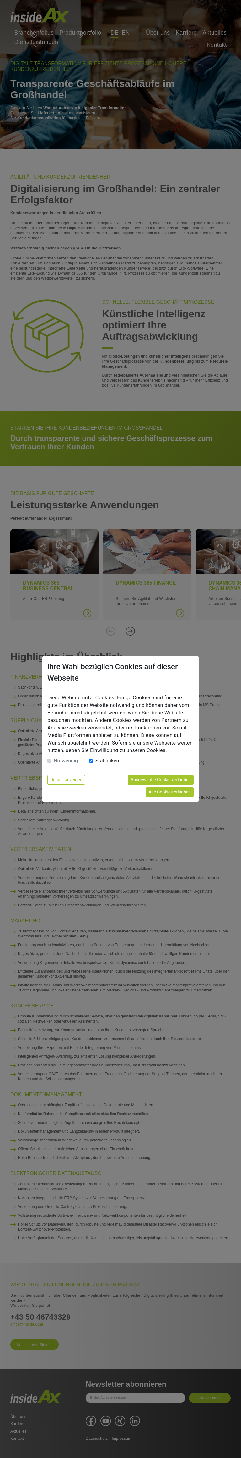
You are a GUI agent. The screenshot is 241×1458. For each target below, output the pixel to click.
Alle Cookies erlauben (170, 791)
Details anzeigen (66, 779)
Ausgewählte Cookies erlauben (161, 779)
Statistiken (107, 761)
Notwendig (66, 761)
